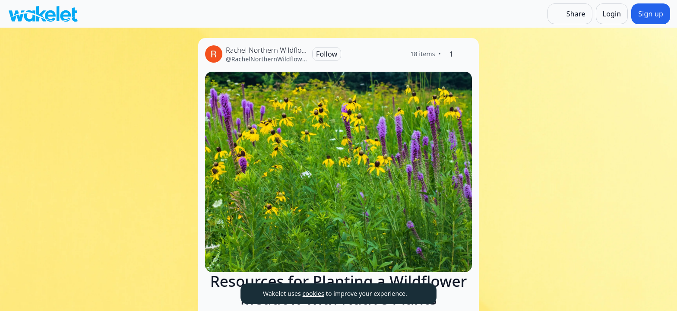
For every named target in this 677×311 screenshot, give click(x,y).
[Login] (612, 13)
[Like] (465, 54)
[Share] (569, 13)
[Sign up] (650, 13)
